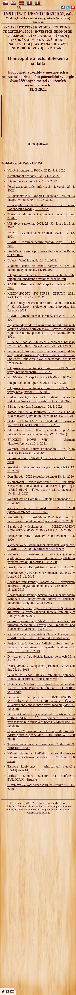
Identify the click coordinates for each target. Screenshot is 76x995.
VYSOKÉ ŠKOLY (22, 40)
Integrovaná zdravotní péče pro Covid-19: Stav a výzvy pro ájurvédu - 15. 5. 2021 (41, 390)
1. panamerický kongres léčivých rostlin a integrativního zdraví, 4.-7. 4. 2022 (41, 197)
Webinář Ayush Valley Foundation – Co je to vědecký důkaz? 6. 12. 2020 (41, 451)
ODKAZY (59, 44)
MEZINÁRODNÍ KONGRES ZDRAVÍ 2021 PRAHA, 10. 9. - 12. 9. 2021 (41, 295)
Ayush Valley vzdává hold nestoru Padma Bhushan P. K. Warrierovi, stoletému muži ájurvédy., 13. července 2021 (41, 306)
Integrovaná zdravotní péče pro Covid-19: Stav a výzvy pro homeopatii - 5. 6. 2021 (41, 370)
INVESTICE (43, 31)
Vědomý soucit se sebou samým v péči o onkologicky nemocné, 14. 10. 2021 (41, 267)
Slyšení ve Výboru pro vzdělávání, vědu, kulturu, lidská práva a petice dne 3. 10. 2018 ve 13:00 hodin (41, 735)
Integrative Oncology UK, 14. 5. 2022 (32, 181)
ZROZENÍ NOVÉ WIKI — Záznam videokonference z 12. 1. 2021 (41, 441)
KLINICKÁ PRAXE (50, 40)
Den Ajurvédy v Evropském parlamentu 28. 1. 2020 (41, 567)
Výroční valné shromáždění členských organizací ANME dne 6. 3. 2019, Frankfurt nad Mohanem (41, 636)
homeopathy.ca (38, 144)
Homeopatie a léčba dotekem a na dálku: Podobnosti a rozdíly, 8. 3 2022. (41, 207)
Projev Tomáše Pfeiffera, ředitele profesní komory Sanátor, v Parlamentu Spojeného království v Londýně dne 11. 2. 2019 (41, 647)
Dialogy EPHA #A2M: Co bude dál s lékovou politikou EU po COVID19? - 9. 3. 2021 (41, 423)
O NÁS (9, 27)
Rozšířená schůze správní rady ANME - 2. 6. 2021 (40, 377)
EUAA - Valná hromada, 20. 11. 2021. (32, 260)
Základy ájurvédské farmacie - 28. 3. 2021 (34, 406)
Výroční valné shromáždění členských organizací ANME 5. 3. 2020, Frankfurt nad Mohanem (41, 547)
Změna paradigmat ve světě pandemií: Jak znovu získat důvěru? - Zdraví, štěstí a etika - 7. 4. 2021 (41, 399)
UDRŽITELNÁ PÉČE (18, 31)
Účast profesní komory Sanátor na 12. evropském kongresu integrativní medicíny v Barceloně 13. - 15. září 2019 (41, 585)
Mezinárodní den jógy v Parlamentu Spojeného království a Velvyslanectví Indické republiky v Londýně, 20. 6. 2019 (41, 612)
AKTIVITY (24, 27)
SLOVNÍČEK (21, 48)
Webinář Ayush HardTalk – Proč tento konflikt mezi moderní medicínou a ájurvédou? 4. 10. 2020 (41, 519)
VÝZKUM (60, 36)
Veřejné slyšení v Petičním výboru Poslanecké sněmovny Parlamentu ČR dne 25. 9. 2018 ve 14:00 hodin (41, 757)
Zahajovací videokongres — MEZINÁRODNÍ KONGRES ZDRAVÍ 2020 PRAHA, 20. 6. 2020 (41, 528)
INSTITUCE (61, 27)
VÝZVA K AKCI (39, 36)
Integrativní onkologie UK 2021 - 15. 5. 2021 (36, 383)
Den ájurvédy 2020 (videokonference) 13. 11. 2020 (40, 476)
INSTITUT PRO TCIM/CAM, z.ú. (38, 13)
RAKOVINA (41, 44)
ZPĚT (8, 991)
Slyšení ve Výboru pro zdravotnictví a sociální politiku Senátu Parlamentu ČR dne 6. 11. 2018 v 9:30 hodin (41, 688)
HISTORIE (42, 27)
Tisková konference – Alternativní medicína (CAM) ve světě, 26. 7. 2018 (41, 768)
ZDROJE (39, 48)
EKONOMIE (63, 31)
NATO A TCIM (19, 44)
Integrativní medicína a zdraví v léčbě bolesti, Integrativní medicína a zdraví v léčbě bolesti (41, 277)
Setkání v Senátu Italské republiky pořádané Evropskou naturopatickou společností (41, 677)
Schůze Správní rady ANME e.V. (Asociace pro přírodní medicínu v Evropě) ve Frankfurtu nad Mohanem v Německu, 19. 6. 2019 (41, 625)
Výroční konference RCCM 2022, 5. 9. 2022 (36, 170)
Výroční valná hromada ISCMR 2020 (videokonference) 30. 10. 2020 (41, 510)
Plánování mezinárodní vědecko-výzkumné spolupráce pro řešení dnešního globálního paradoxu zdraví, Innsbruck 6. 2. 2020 (41, 558)
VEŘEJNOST (16, 36)
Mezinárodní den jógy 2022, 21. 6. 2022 (33, 176)
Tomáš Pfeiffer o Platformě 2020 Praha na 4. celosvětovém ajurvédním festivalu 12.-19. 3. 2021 (41, 414)
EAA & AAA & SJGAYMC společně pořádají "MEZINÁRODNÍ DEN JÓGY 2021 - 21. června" (41, 344)
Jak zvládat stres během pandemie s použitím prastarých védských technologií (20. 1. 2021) (41, 432)
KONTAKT (55, 48)
